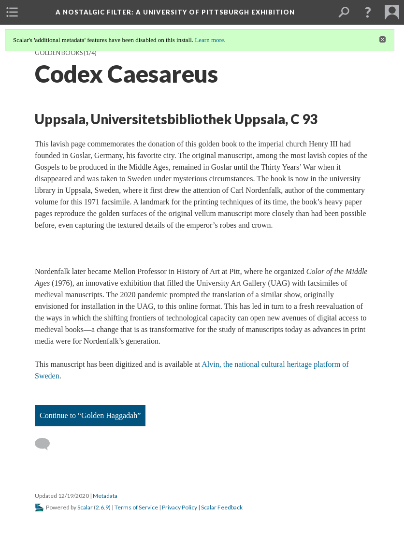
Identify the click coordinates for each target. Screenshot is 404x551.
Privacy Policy (179, 507)
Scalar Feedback (222, 507)
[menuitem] (12, 12)
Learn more (209, 40)
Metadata (105, 495)
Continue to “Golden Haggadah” (90, 415)
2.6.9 (102, 507)
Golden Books (59, 53)
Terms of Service (136, 507)
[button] (368, 12)
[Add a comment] (46, 444)
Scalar (85, 507)
